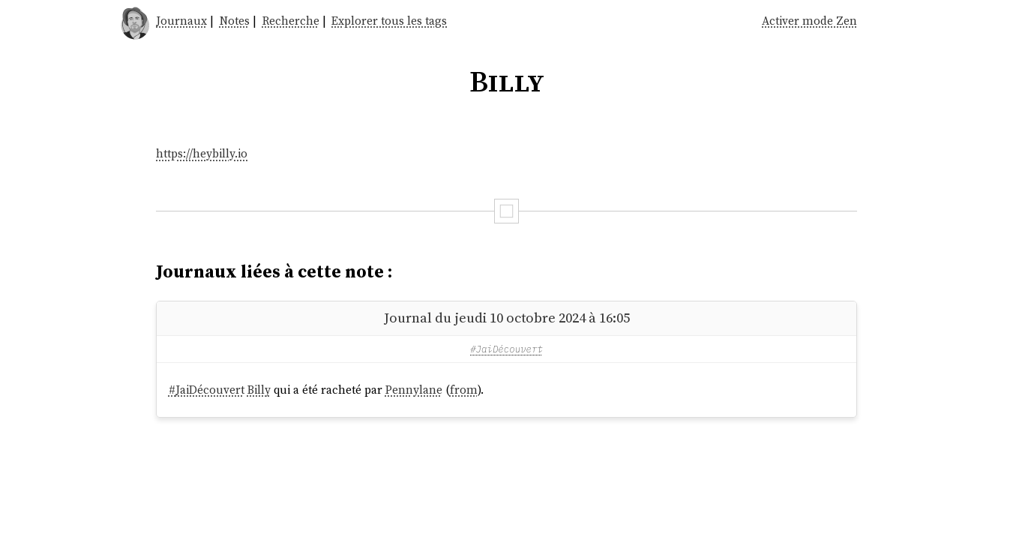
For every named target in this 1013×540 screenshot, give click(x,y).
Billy (259, 390)
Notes (235, 20)
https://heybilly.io (201, 153)
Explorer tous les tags (389, 20)
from (464, 390)
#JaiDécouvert (506, 349)
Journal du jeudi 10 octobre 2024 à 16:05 (507, 317)
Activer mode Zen (809, 20)
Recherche (290, 20)
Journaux (181, 20)
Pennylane (413, 390)
